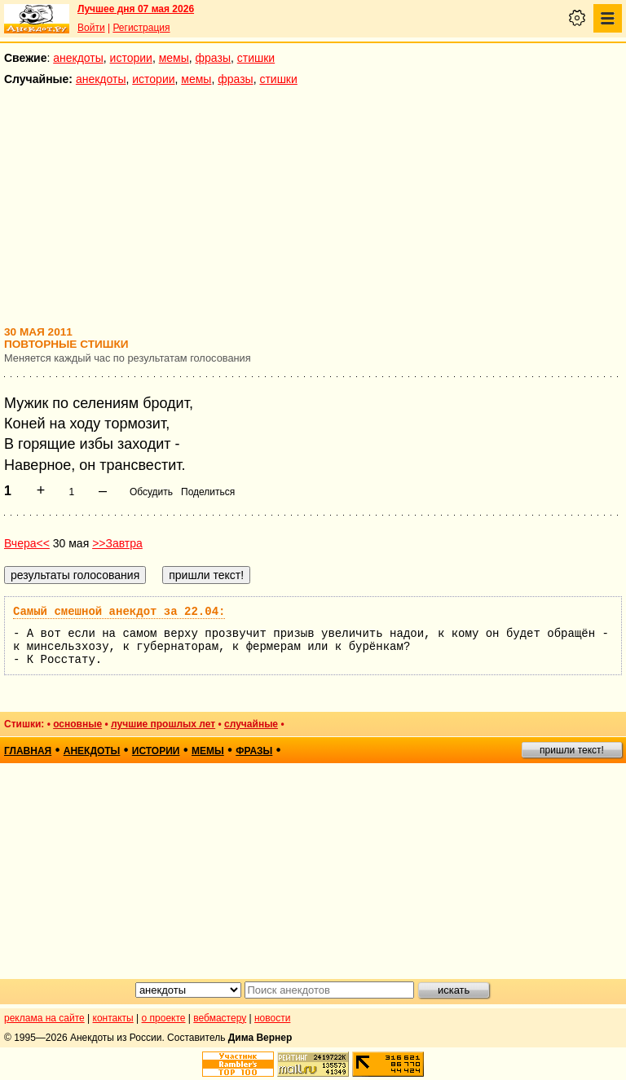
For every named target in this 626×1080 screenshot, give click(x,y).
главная (27, 751)
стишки (256, 57)
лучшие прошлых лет (163, 724)
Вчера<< (27, 543)
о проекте (164, 1018)
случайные (251, 724)
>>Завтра (117, 543)
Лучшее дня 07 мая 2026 (135, 9)
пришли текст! (572, 750)
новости (272, 1018)
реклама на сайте (44, 1018)
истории (131, 57)
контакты (113, 1018)
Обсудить (151, 492)
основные (77, 724)
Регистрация (141, 27)
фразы (213, 57)
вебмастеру (219, 1018)
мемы (174, 57)
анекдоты (78, 57)
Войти (91, 27)
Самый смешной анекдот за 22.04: (119, 611)
